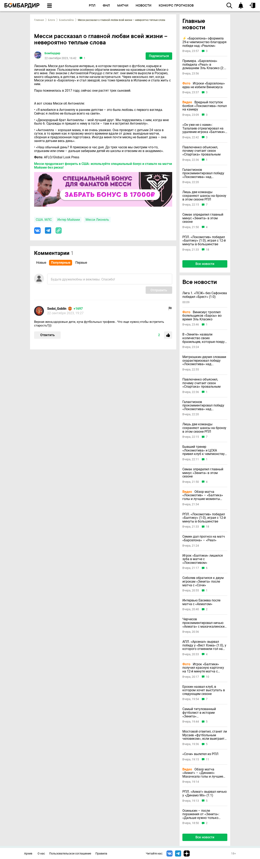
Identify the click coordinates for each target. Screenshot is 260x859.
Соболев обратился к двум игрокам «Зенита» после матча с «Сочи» (203, 581)
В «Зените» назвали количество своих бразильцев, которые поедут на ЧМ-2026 (204, 338)
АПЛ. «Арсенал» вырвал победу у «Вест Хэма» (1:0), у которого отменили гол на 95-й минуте (204, 645)
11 (207, 759)
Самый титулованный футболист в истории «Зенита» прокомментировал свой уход (201, 712)
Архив (28, 853)
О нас (41, 853)
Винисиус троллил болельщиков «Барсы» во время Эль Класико (202, 315)
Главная (39, 20)
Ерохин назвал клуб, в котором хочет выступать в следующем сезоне (203, 690)
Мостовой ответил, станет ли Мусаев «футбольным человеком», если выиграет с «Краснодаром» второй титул (204, 735)
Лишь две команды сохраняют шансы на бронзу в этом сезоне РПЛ (204, 195)
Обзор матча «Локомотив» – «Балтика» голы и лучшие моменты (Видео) (202, 495)
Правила (101, 853)
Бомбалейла (66, 20)
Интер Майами (68, 220)
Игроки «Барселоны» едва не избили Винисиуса (203, 85)
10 (207, 676)
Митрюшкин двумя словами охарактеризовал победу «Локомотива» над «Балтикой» (204, 360)
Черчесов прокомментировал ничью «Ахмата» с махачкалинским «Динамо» (204, 622)
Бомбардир (52, 53)
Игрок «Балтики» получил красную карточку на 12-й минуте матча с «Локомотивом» (203, 667)
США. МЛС (44, 220)
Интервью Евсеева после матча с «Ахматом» (201, 602)
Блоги (51, 20)
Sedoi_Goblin (56, 309)
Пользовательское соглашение (70, 853)
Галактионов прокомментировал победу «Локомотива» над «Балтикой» (203, 173)
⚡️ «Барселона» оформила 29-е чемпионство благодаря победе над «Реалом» (204, 42)
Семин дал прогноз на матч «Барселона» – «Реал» (203, 538)
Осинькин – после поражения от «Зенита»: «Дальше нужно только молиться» (200, 814)
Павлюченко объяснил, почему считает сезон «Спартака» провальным (201, 150)
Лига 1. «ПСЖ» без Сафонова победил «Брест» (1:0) (204, 294)
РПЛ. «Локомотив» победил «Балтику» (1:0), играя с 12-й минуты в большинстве (204, 240)
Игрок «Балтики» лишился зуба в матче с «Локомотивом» (202, 559)
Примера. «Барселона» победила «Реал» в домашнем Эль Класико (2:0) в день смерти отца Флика (204, 64)
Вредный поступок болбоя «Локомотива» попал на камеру (204, 105)
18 (207, 249)
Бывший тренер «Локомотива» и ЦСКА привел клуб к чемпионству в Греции (204, 450)
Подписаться (159, 56)
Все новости (204, 264)
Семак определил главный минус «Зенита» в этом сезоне (202, 218)
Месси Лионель (97, 220)
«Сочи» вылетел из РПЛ (200, 754)
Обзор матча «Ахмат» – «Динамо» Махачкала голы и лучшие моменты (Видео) (202, 773)
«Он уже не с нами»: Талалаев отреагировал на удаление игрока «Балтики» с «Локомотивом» (203, 128)
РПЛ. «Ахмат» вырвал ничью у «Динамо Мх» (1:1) (204, 793)
